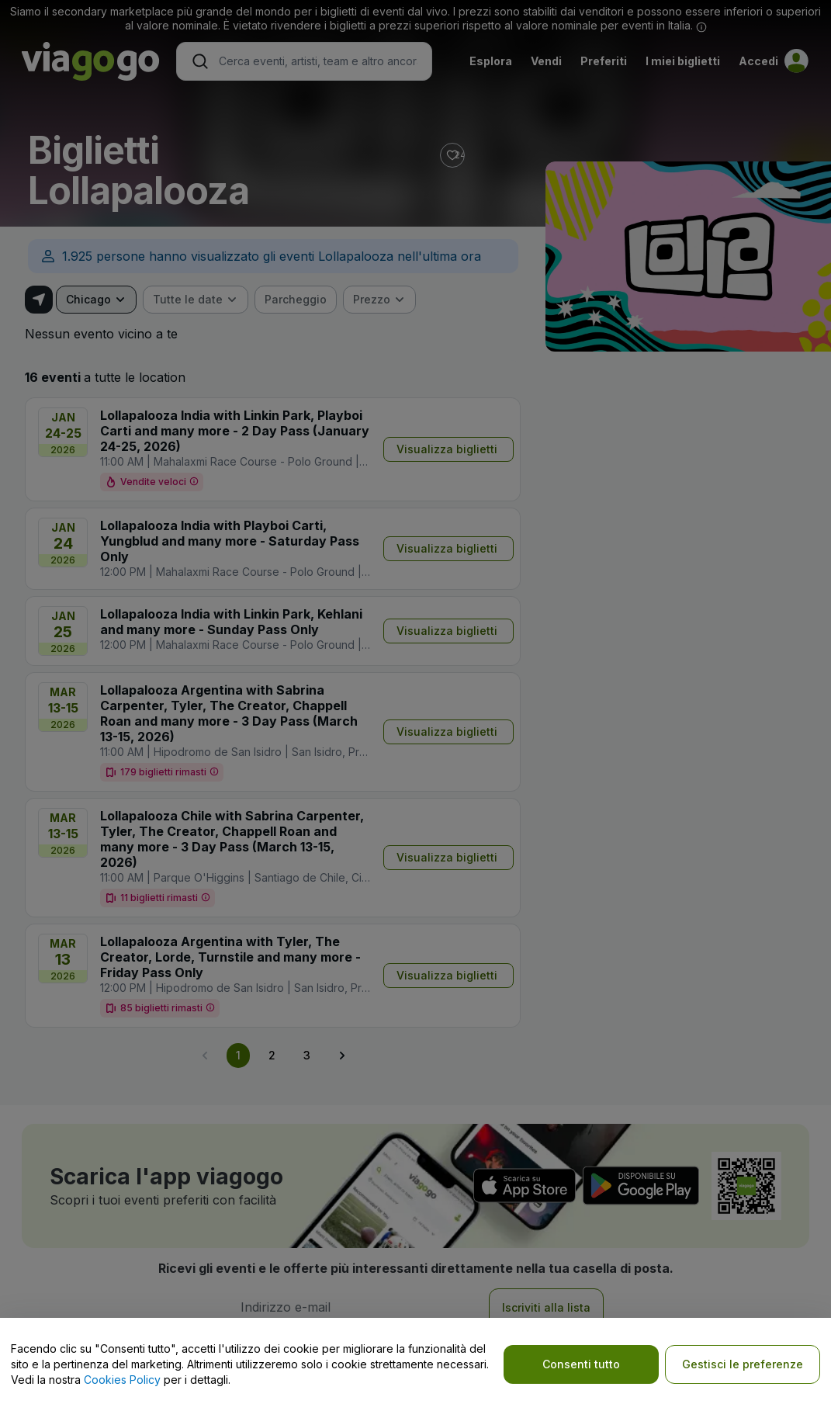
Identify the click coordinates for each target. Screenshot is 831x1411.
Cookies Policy (122, 1379)
